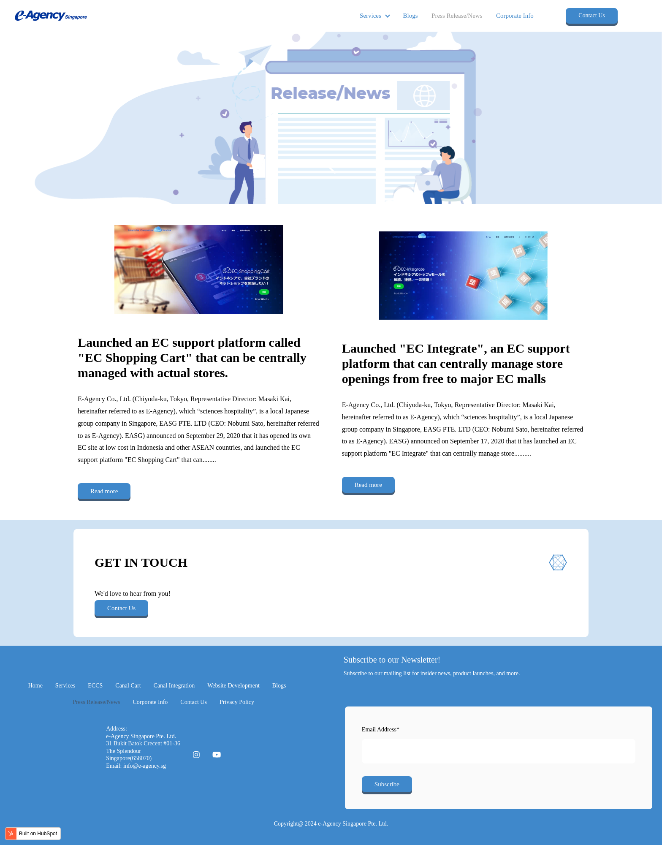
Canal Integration (174, 685)
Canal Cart (128, 685)
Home (35, 685)
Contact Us (591, 15)
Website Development (233, 685)
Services (370, 15)
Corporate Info (515, 15)
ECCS (95, 685)
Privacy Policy (237, 702)
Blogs (410, 15)
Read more (104, 491)
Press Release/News (456, 15)
